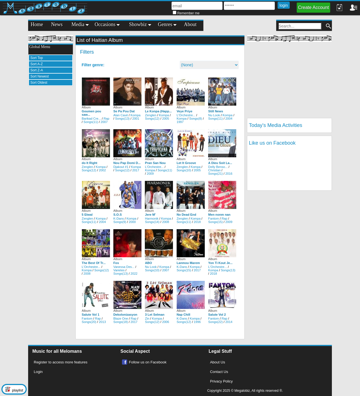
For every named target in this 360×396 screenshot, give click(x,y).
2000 (132, 222)
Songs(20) (89, 322)
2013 (102, 322)
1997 (180, 122)
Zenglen (150, 115)
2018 (197, 222)
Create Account (313, 7)
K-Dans (118, 218)
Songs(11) (91, 122)
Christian (214, 170)
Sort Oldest (38, 83)
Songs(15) (215, 222)
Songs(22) (215, 322)
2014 (228, 322)
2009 (150, 173)
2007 (104, 122)
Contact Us (219, 372)
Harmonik (151, 218)
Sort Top (36, 58)
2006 (165, 322)
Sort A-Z (36, 64)
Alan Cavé (120, 115)
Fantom (213, 218)
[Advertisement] (50, 174)
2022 (134, 273)
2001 (135, 118)
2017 (135, 170)
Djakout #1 (121, 167)
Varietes (119, 270)
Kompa (135, 115)
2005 (165, 118)
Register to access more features (60, 362)
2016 (228, 173)
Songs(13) (122, 118)
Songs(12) (152, 118)
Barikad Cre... (91, 118)
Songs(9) (119, 222)
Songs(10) (184, 170)
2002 (102, 170)
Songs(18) (120, 322)
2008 (165, 222)
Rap (106, 118)
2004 (228, 118)
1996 (197, 322)
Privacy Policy (221, 381)
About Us (217, 362)
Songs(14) (152, 222)
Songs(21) (215, 173)
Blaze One (120, 318)
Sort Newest (39, 76)
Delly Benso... (218, 167)
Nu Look (214, 115)
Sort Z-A (36, 70)
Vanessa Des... (123, 266)
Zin (147, 318)
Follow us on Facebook (147, 362)
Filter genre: (93, 65)
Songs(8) (195, 118)
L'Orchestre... (186, 115)
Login (38, 372)
